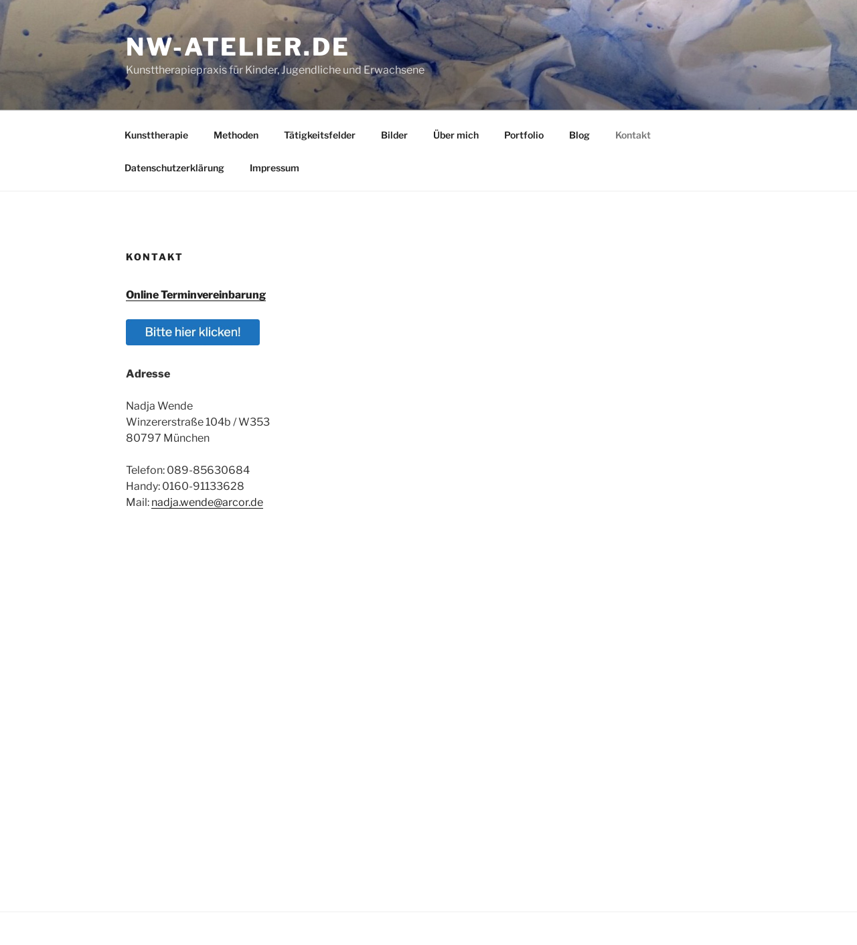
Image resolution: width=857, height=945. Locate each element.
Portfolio (524, 135)
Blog (579, 135)
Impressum (274, 167)
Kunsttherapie (156, 135)
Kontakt (633, 135)
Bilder (394, 135)
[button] (193, 341)
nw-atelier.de (237, 47)
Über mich (456, 135)
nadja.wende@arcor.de (207, 502)
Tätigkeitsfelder (320, 135)
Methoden (236, 135)
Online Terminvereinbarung (196, 294)
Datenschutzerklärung (174, 167)
